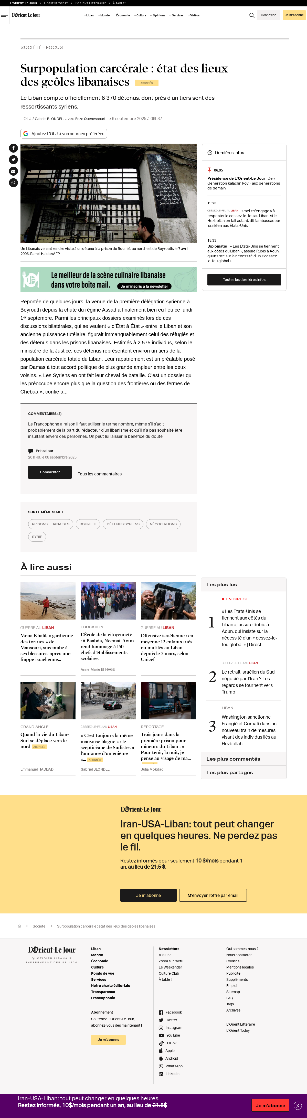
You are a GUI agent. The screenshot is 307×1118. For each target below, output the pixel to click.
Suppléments (237, 982)
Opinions (159, 15)
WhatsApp (174, 1069)
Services (178, 15)
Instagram (174, 1030)
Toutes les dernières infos (244, 279)
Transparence (103, 994)
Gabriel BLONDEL (51, 118)
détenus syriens (138, 529)
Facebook (174, 1015)
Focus (54, 47)
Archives (233, 1013)
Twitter (171, 1022)
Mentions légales (240, 970)
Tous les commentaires (120, 476)
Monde (105, 15)
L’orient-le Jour (23, 3)
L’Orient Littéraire (240, 1027)
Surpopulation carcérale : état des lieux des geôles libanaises (106, 929)
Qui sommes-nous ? (242, 951)
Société (31, 47)
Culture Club (169, 976)
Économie (123, 15)
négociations (48, 541)
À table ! (119, 3)
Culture (141, 15)
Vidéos (195, 15)
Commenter (59, 476)
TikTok (171, 1046)
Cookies (232, 964)
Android (171, 1061)
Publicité (233, 976)
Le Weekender (170, 970)
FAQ (229, 1000)
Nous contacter (239, 957)
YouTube (173, 1038)
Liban (90, 15)
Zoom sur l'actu (171, 964)
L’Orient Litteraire (90, 3)
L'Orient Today (56, 3)
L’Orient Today (238, 1033)
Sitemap (233, 994)
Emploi (231, 988)
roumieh (97, 529)
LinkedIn (172, 1076)
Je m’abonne (294, 15)
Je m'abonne (270, 1105)
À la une (165, 957)
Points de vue (102, 976)
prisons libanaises (54, 529)
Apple (170, 1053)
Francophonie (103, 1000)
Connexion (268, 15)
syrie (81, 541)
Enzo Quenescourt (97, 118)
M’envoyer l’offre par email (213, 898)
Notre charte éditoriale (110, 988)
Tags (230, 1007)
